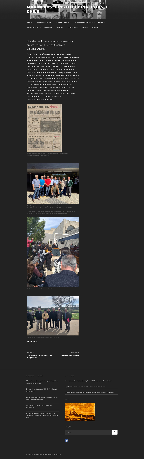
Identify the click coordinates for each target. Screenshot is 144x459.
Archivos (61, 27)
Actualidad (49, 27)
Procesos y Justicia (63, 22)
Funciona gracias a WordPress (51, 454)
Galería (101, 22)
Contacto (85, 27)
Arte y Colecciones (34, 27)
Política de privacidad (33, 454)
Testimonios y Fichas (45, 22)
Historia (30, 22)
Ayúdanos (95, 27)
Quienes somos (73, 27)
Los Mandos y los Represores (84, 22)
